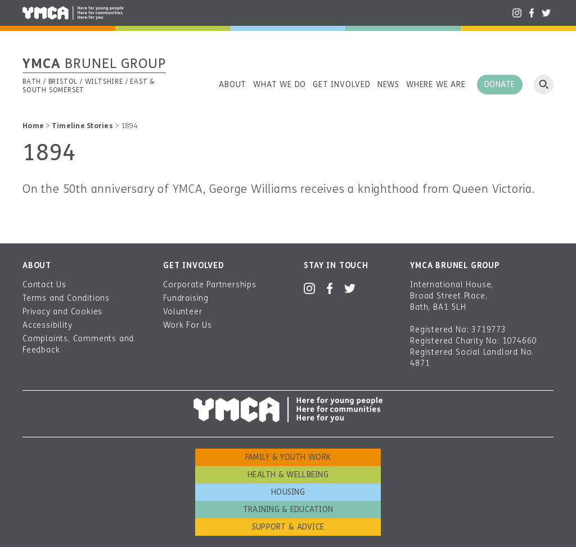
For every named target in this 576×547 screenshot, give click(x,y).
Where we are (436, 84)
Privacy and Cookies (62, 312)
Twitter (546, 13)
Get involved (342, 84)
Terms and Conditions (66, 298)
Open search (544, 84)
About (232, 84)
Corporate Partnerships (209, 285)
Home (33, 125)
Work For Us (187, 325)
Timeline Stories (82, 125)
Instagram (517, 13)
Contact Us (44, 285)
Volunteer (182, 312)
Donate (499, 84)
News (388, 84)
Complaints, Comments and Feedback (78, 344)
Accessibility (47, 325)
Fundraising (186, 298)
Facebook (531, 13)
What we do (279, 84)
